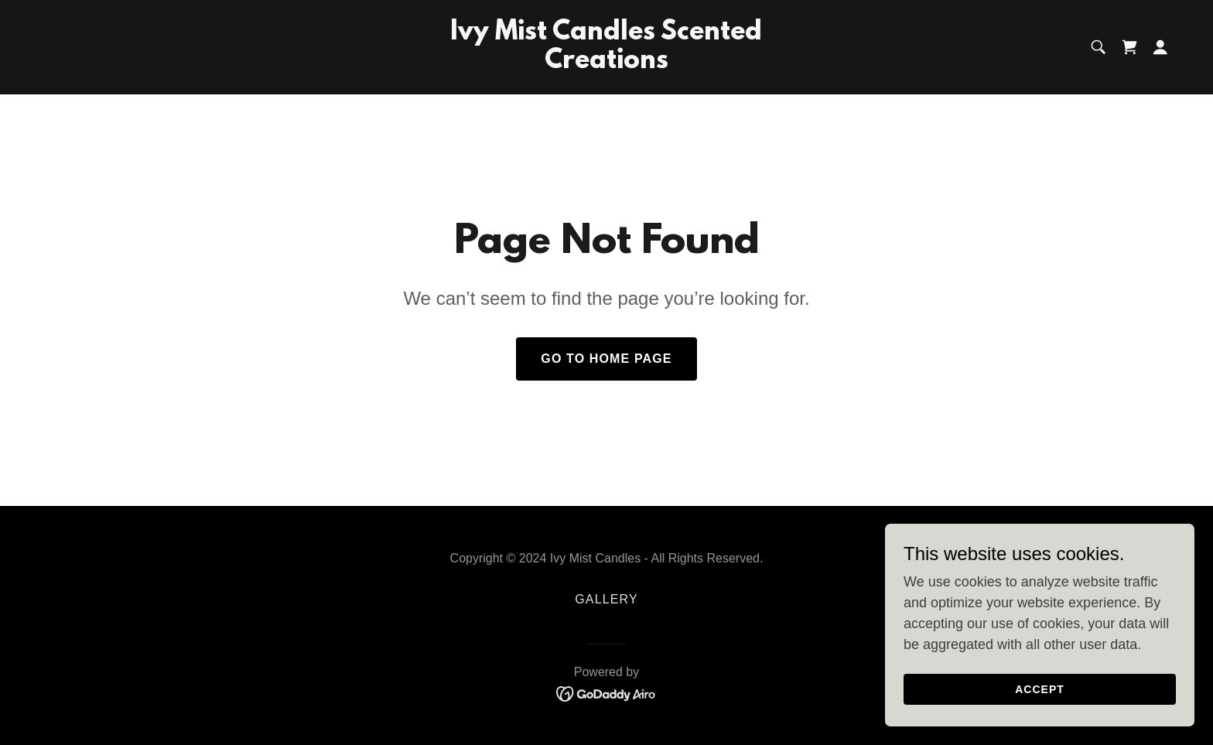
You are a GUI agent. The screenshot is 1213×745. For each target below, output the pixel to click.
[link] (607, 63)
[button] (1160, 47)
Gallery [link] (606, 599)
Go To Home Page (606, 358)
